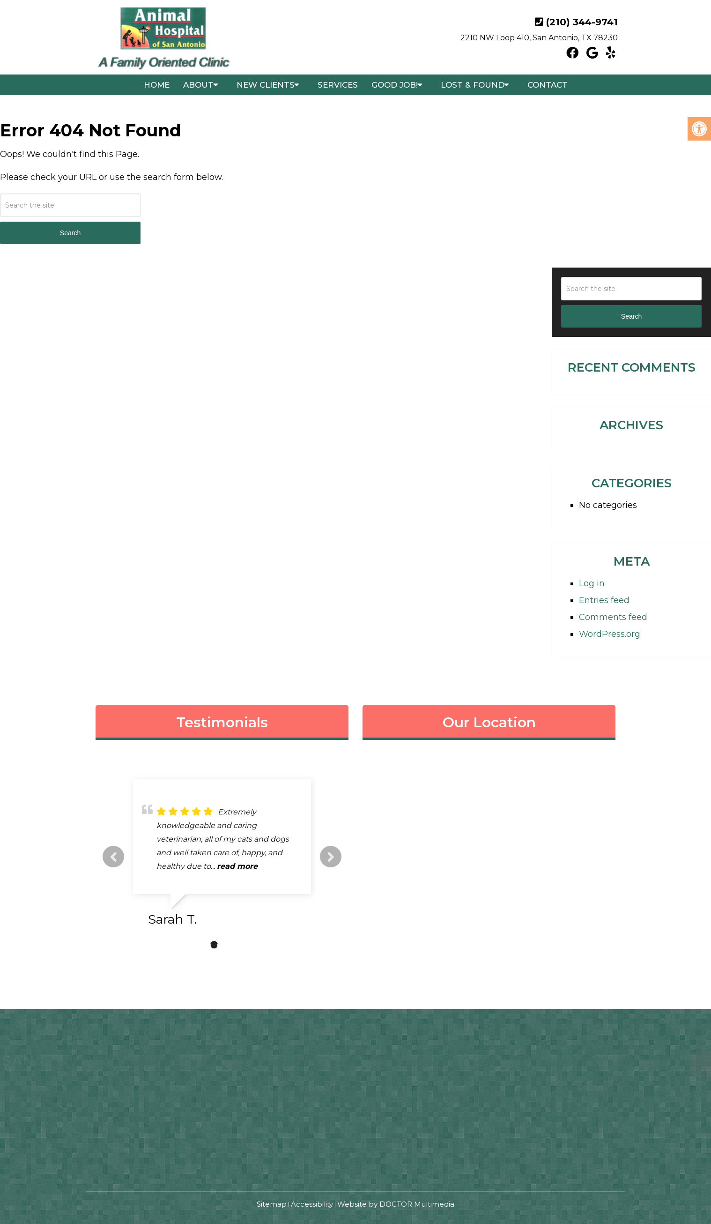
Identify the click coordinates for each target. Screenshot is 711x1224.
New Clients (266, 85)
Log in (592, 583)
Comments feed (613, 617)
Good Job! (394, 85)
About (198, 85)
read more (257, 866)
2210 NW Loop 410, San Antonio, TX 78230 (539, 37)
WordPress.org (609, 634)
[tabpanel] (222, 857)
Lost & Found (472, 85)
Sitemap (272, 1204)
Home (157, 85)
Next (330, 856)
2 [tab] (214, 944)
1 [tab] (200, 944)
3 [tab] (228, 944)
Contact (547, 85)
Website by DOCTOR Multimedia (395, 1204)
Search (70, 233)
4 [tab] (242, 944)
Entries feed (604, 600)
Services (338, 85)
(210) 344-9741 (582, 22)
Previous (113, 856)
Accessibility (312, 1204)
